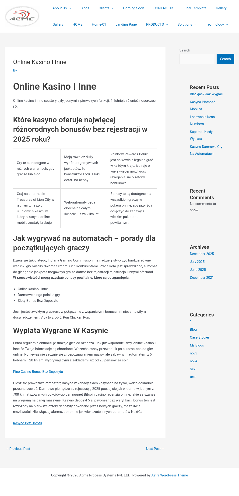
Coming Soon (125, 8)
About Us (60, 8)
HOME (56, 24)
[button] (68, 8)
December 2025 (202, 253)
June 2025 (198, 269)
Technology (184, 24)
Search (184, 50)
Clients (100, 8)
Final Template (182, 8)
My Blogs (197, 345)
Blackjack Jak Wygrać (207, 94)
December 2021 (202, 277)
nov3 (193, 353)
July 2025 (197, 261)
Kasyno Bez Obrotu (28, 423)
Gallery (206, 8)
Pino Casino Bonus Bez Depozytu (38, 372)
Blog (193, 329)
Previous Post (18, 449)
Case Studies (200, 337)
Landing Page (100, 24)
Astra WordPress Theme (170, 475)
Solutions (156, 24)
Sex (193, 368)
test (193, 376)
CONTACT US (153, 8)
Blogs (81, 8)
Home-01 (75, 24)
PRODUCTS (129, 24)
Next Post (155, 449)
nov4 (193, 360)
